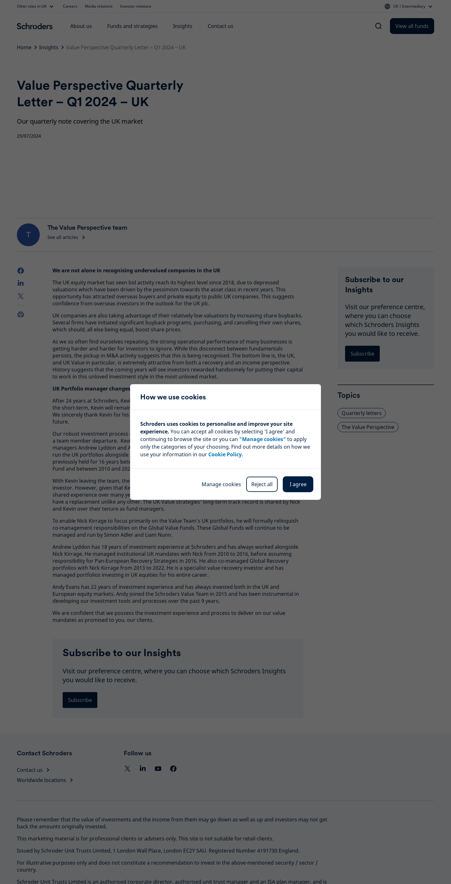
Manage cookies (221, 484)
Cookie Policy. (225, 454)
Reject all (262, 484)
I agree (298, 484)
